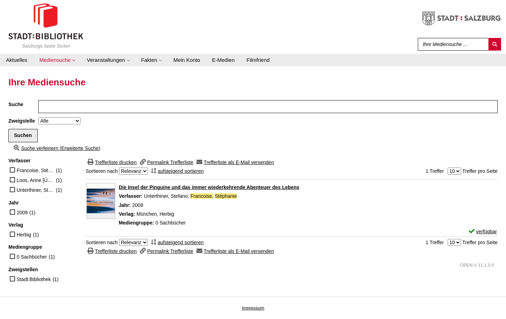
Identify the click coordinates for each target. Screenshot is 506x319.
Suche (15, 104)
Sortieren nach (102, 171)
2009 (22, 212)
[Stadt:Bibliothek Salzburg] (45, 25)
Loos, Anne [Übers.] (35, 180)
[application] (57, 60)
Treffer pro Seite (480, 171)
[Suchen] (494, 44)
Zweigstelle (21, 121)
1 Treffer (435, 171)
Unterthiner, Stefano (35, 190)
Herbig (24, 234)
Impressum (253, 308)
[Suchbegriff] (452, 44)
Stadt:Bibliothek (34, 279)
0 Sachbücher (32, 257)
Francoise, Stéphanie (35, 170)
